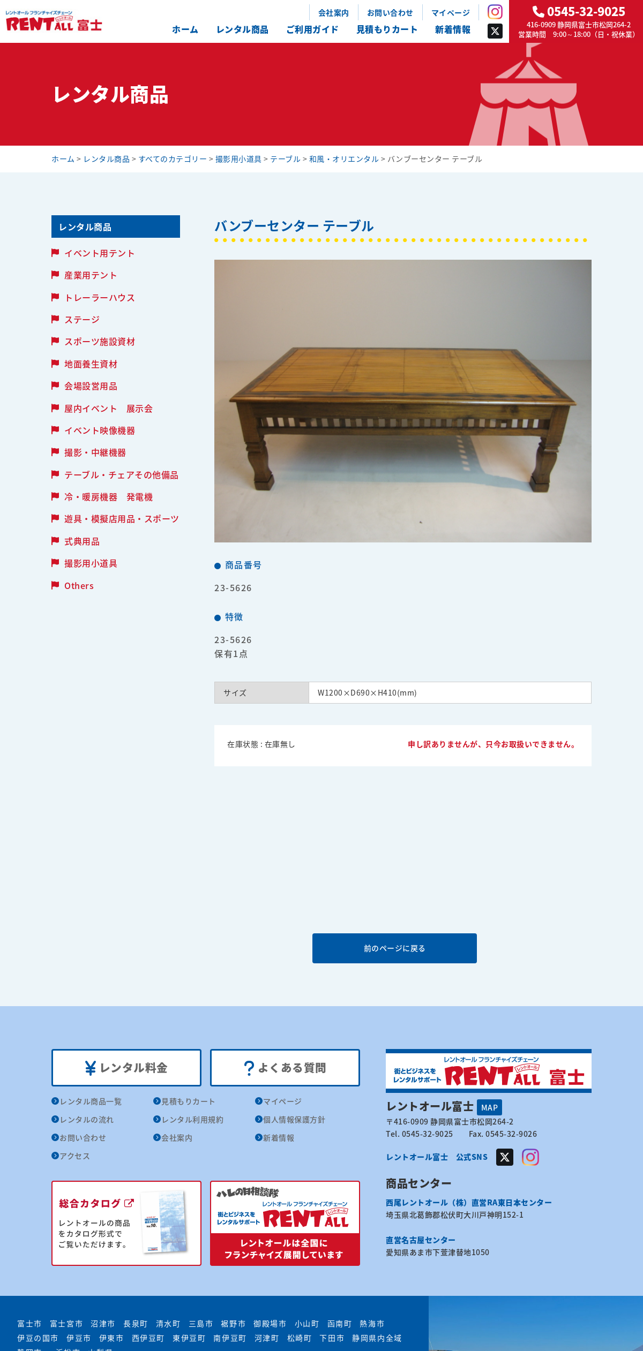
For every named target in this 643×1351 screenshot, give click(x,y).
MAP (489, 1106)
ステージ (82, 319)
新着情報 (452, 28)
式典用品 (82, 540)
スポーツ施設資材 (99, 341)
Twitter (495, 31)
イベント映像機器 (99, 430)
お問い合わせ (390, 12)
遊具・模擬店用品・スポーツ (122, 518)
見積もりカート (387, 28)
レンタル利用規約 (192, 1119)
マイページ (450, 12)
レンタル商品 (242, 28)
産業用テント (90, 274)
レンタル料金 (127, 1067)
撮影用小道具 (90, 562)
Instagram (495, 11)
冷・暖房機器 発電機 (108, 496)
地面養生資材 (90, 363)
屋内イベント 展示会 (108, 408)
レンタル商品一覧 (90, 1101)
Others (79, 585)
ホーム (185, 28)
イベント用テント (99, 252)
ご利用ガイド (312, 28)
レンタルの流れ (86, 1119)
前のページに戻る (402, 947)
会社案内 (333, 12)
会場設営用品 (90, 385)
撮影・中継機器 (95, 452)
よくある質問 (285, 1067)
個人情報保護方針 (294, 1119)
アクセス (74, 1155)
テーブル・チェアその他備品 (121, 474)
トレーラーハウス (99, 297)
